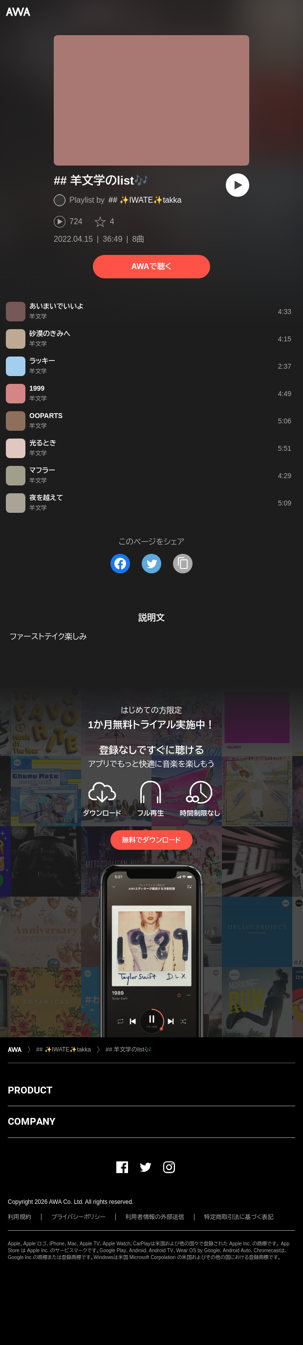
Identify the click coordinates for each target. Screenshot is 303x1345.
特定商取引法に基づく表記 (239, 1217)
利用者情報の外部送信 (155, 1217)
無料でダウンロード (151, 840)
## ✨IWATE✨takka (144, 200)
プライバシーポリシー (78, 1217)
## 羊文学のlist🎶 (129, 1049)
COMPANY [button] (31, 1121)
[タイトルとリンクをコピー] (183, 563)
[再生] (237, 185)
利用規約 (19, 1217)
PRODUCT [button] (30, 1090)
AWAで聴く (151, 266)
